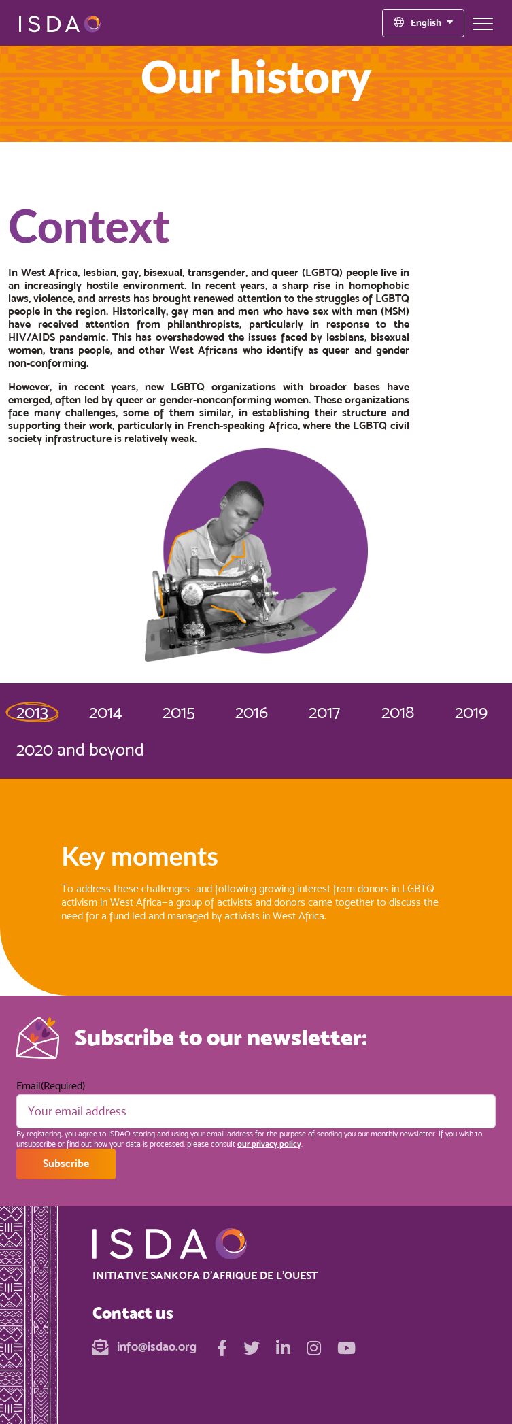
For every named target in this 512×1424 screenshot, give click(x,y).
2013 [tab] (32, 712)
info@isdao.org (144, 1346)
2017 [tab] (324, 712)
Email (50, 1085)
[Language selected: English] (423, 23)
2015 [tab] (179, 712)
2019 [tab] (471, 712)
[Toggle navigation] (483, 23)
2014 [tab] (105, 712)
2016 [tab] (251, 712)
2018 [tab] (397, 712)
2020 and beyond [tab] (80, 749)
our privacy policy (269, 1144)
